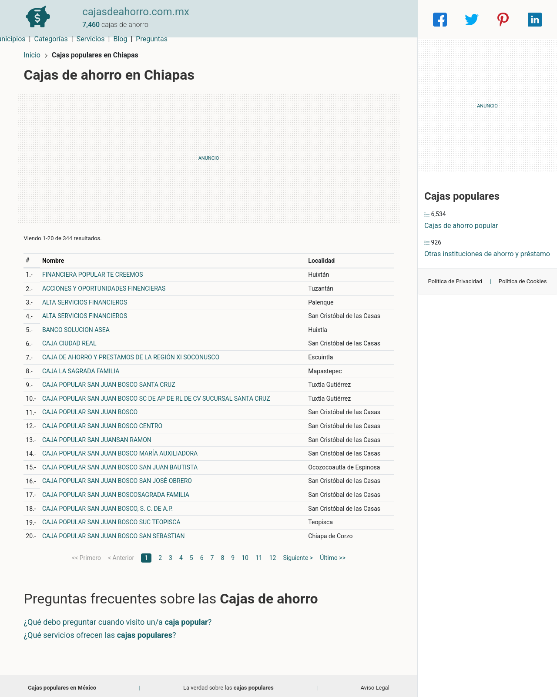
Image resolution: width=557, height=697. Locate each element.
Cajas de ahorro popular (461, 225)
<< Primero (86, 553)
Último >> (333, 553)
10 (245, 553)
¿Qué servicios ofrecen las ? (103, 631)
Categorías (294, 19)
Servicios (334, 19)
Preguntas (395, 19)
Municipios (252, 19)
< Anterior (121, 553)
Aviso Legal (374, 683)
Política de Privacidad (455, 281)
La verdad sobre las (228, 683)
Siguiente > (298, 553)
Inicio (35, 51)
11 (258, 553)
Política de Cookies (523, 281)
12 (272, 553)
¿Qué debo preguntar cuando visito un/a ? (121, 618)
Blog (363, 19)
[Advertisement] (208, 154)
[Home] (34, 19)
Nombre (56, 256)
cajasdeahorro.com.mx (129, 14)
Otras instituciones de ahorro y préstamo (487, 254)
